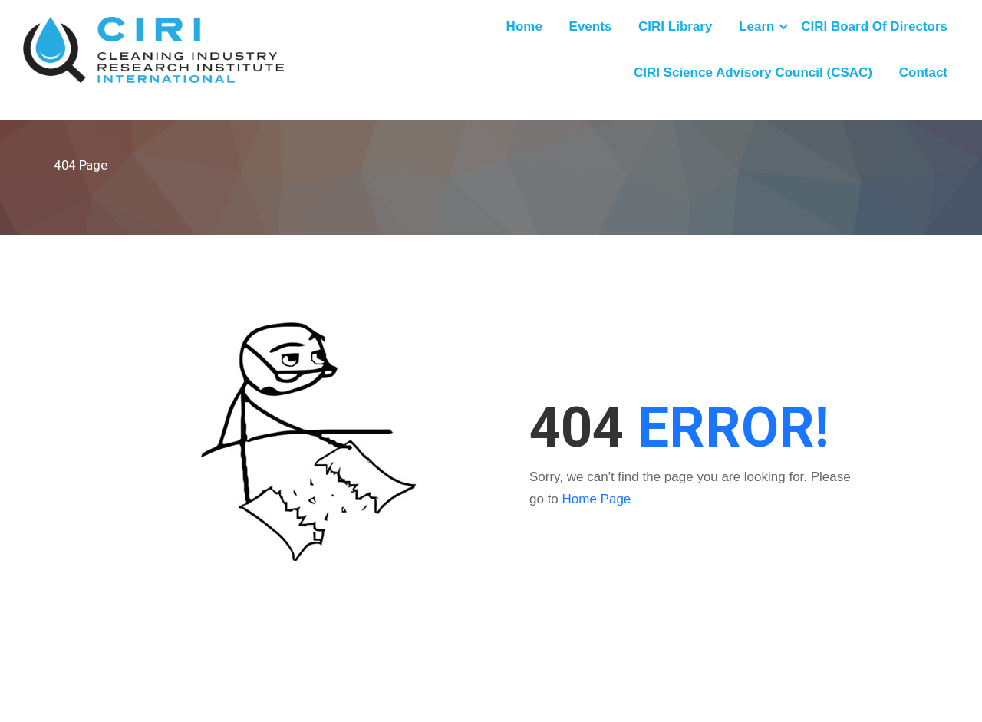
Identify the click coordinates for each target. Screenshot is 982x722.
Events (590, 26)
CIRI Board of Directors (874, 26)
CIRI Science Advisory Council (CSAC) (753, 72)
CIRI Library (675, 26)
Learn (756, 26)
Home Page (596, 499)
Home (524, 26)
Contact (923, 72)
